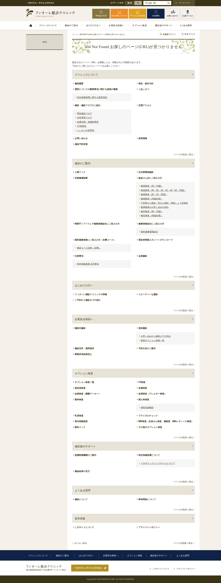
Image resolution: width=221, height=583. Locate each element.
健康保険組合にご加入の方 (151, 223)
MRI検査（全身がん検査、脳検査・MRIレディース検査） (165, 421)
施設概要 (79, 83)
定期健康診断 (81, 178)
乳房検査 (79, 415)
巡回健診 (142, 328)
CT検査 (141, 382)
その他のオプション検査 (150, 427)
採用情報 (142, 138)
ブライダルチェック (148, 415)
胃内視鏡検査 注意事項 (88, 264)
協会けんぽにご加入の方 (150, 178)
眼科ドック (80, 427)
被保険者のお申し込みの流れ (155, 207)
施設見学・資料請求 (84, 348)
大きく (138, 3)
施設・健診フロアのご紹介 (88, 105)
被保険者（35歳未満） (152, 198)
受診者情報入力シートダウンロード (155, 240)
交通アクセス (144, 105)
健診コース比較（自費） (89, 248)
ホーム (30, 25)
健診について (81, 499)
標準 (129, 3)
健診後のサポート (163, 25)
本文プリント (186, 34)
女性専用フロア (84, 117)
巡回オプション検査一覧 (152, 340)
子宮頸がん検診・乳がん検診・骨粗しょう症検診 (164, 203)
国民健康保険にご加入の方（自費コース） (95, 240)
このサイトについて (84, 527)
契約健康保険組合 (149, 231)
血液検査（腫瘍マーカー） (88, 393)
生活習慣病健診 (145, 172)
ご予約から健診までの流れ (88, 300)
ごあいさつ (143, 89)
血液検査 (142, 388)
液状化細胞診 (147, 407)
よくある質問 (185, 25)
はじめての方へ (93, 25)
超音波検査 (80, 388)
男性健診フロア (84, 113)
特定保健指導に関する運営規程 (92, 97)
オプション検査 (139, 25)
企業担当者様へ (116, 25)
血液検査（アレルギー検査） (152, 393)
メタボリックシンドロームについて (158, 463)
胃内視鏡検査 (81, 421)
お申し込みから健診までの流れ (156, 336)
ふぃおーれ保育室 (85, 130)
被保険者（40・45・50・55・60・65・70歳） (163, 190)
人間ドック (80, 172)
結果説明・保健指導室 (88, 122)
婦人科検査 (143, 399)
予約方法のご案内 (147, 348)
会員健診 (142, 256)
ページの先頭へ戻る (183, 154)
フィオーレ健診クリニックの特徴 (91, 294)
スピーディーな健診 (148, 294)
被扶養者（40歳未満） (152, 215)
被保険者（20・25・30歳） (154, 194)
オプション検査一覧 (84, 382)
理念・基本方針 (145, 83)
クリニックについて (48, 25)
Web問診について (147, 499)
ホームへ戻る (80, 543)
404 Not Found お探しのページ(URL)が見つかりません (44, 41)
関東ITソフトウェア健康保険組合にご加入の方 (97, 223)
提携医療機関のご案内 (85, 455)
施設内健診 (80, 328)
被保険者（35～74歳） (152, 186)
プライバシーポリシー (149, 527)
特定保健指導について (149, 455)
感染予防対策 (81, 144)
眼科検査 (79, 399)
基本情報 (80, 518)
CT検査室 (81, 126)
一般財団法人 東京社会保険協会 (88, 568)
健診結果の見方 (82, 471)
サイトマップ (184, 2)
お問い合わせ (81, 138)
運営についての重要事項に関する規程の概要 (96, 89)
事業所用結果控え (83, 354)
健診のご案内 (71, 25)
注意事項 (79, 256)
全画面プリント (169, 34)
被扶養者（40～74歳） (152, 211)
